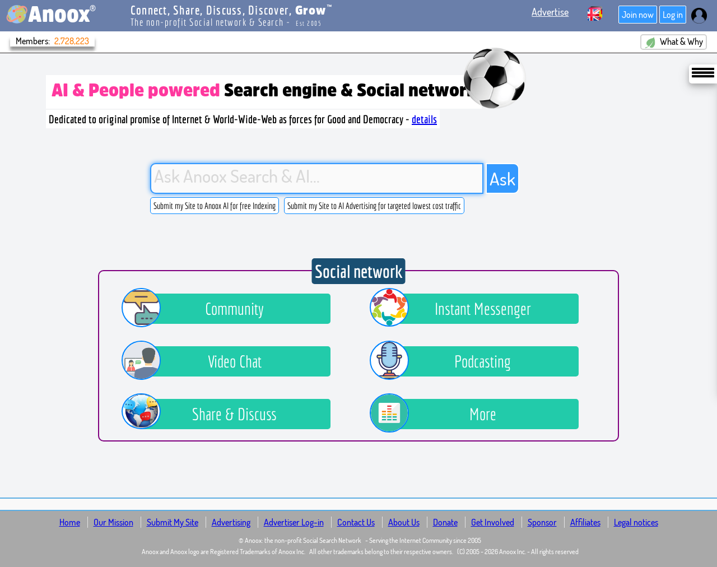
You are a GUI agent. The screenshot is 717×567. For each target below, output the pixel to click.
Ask (502, 178)
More (441, 414)
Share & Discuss (207, 414)
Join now (638, 14)
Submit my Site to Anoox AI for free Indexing (214, 206)
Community (201, 309)
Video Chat (200, 361)
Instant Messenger (459, 309)
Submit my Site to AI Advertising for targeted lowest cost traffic (374, 206)
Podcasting (449, 361)
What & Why (673, 42)
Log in (673, 14)
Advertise (550, 12)
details (424, 119)
